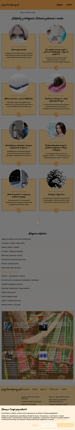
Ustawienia (34, 425)
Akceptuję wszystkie (65, 425)
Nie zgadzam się (49, 425)
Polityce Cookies (60, 419)
